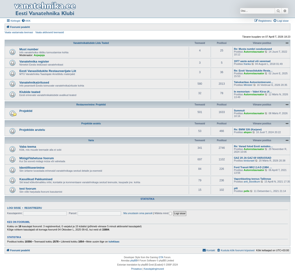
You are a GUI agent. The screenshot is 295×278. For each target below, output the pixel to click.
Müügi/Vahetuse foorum (36, 158)
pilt (236, 188)
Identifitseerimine (31, 167)
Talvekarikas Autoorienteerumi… (253, 82)
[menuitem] (26, 21)
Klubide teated (29, 92)
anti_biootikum (252, 181)
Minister (248, 85)
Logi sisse (14, 207)
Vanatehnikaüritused (34, 82)
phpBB (133, 260)
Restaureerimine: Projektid (91, 104)
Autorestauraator (254, 51)
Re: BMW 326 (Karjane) (248, 129)
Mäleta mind (163, 213)
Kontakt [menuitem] (208, 250)
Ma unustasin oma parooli (138, 213)
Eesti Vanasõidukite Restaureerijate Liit (47, 71)
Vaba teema (27, 146)
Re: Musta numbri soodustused (253, 49)
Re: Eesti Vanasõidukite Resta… (253, 70)
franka (247, 64)
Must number (28, 49)
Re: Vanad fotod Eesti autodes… (253, 146)
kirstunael (249, 160)
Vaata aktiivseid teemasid (49, 32)
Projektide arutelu (91, 123)
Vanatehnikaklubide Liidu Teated (91, 43)
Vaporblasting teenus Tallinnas (252, 178)
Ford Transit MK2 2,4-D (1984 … (253, 167)
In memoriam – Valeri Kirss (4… (253, 91)
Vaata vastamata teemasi (19, 32)
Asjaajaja (39, 55)
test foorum (27, 188)
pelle (246, 191)
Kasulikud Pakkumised (36, 179)
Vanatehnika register (34, 61)
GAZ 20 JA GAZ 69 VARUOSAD (252, 157)
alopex (248, 132)
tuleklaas (114, 241)
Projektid (25, 111)
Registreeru (33, 207)
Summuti (239, 110)
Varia (91, 140)
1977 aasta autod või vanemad (252, 61)
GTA (161, 257)
